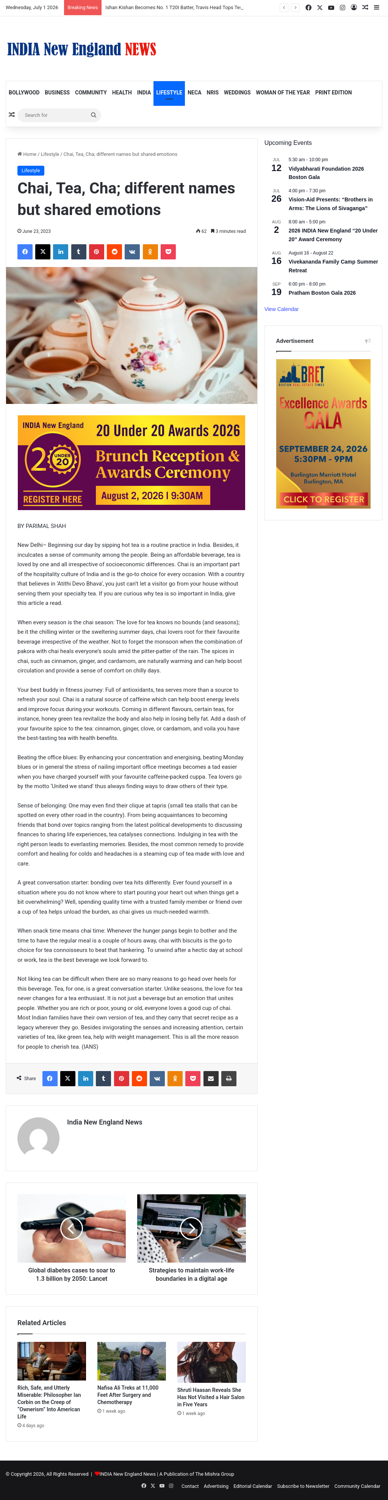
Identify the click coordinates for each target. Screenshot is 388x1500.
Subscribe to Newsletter (303, 1486)
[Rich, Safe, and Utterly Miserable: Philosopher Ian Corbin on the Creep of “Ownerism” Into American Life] (51, 1361)
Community (91, 93)
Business (57, 93)
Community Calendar (357, 1486)
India (144, 93)
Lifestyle (169, 93)
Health (122, 93)
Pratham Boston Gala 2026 (322, 293)
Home (26, 154)
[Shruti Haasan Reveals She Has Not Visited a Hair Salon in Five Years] (211, 1362)
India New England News (104, 1122)
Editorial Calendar (252, 1486)
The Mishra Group (214, 1474)
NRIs (213, 93)
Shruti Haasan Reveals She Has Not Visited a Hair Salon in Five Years (210, 1397)
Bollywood (24, 93)
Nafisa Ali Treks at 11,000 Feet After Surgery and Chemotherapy (127, 1395)
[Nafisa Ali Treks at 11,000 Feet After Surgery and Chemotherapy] (131, 1361)
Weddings (237, 93)
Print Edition (333, 93)
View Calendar (281, 309)
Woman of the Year (283, 93)
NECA (194, 93)
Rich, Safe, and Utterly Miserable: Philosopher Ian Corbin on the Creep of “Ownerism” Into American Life (49, 1402)
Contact (190, 1486)
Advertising (216, 1486)
